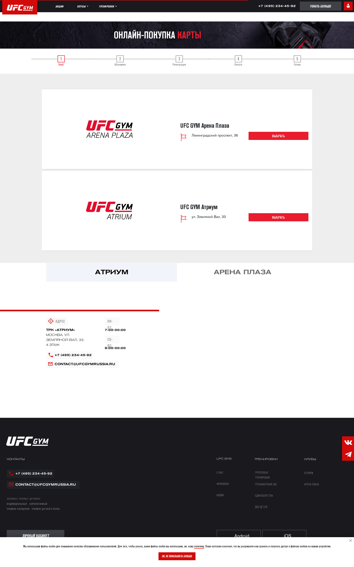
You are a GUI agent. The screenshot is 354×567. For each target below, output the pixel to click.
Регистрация (179, 60)
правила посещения (18, 508)
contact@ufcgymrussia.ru (85, 364)
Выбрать (278, 136)
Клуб (61, 60)
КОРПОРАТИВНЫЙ (38, 504)
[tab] (61, 61)
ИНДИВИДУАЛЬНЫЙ (17, 504)
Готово (297, 60)
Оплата (238, 60)
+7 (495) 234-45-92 (73, 355)
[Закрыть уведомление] (350, 540)
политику (199, 546)
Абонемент (120, 60)
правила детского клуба (46, 508)
